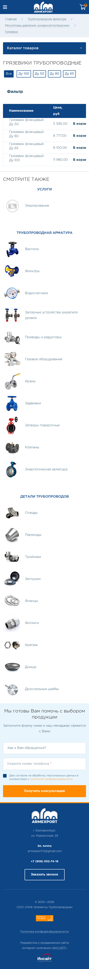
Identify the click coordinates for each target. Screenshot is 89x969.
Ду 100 (23, 73)
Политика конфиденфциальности (44, 932)
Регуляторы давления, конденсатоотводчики (37, 25)
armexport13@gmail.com (45, 851)
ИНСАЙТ (59, 948)
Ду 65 (69, 73)
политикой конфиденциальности (51, 779)
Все (9, 73)
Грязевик (11, 32)
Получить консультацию (44, 791)
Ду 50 (39, 73)
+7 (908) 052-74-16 (44, 861)
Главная (11, 19)
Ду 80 (54, 73)
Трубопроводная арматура (47, 19)
